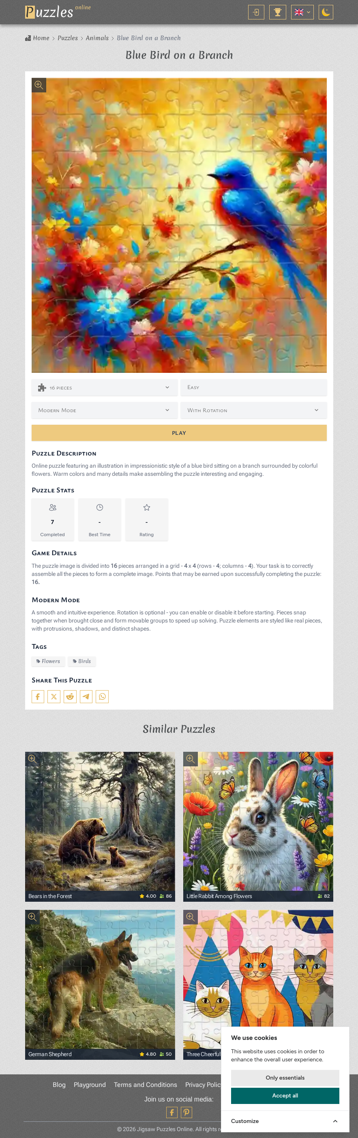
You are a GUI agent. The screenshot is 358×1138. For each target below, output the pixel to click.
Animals (97, 38)
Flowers (48, 661)
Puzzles (68, 38)
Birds (82, 661)
